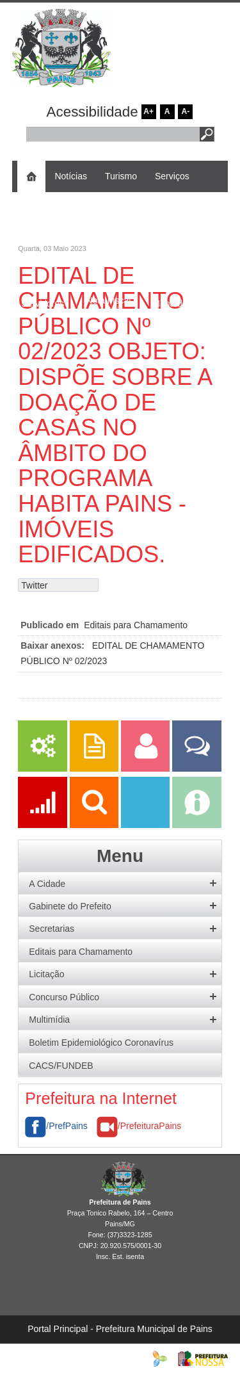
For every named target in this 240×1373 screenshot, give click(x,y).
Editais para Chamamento (136, 625)
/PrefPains (56, 1126)
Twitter (34, 585)
